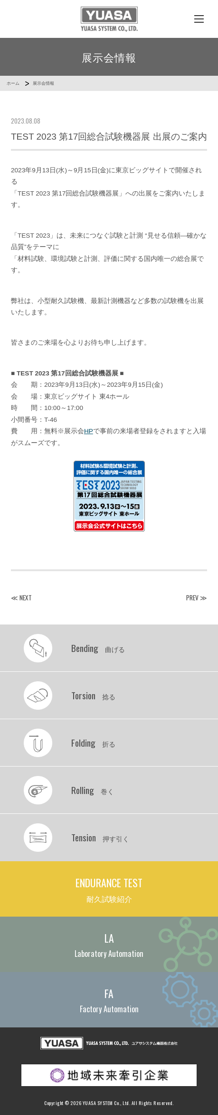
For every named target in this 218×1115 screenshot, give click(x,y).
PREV (192, 597)
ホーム (13, 83)
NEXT (25, 597)
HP (88, 431)
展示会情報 (43, 83)
